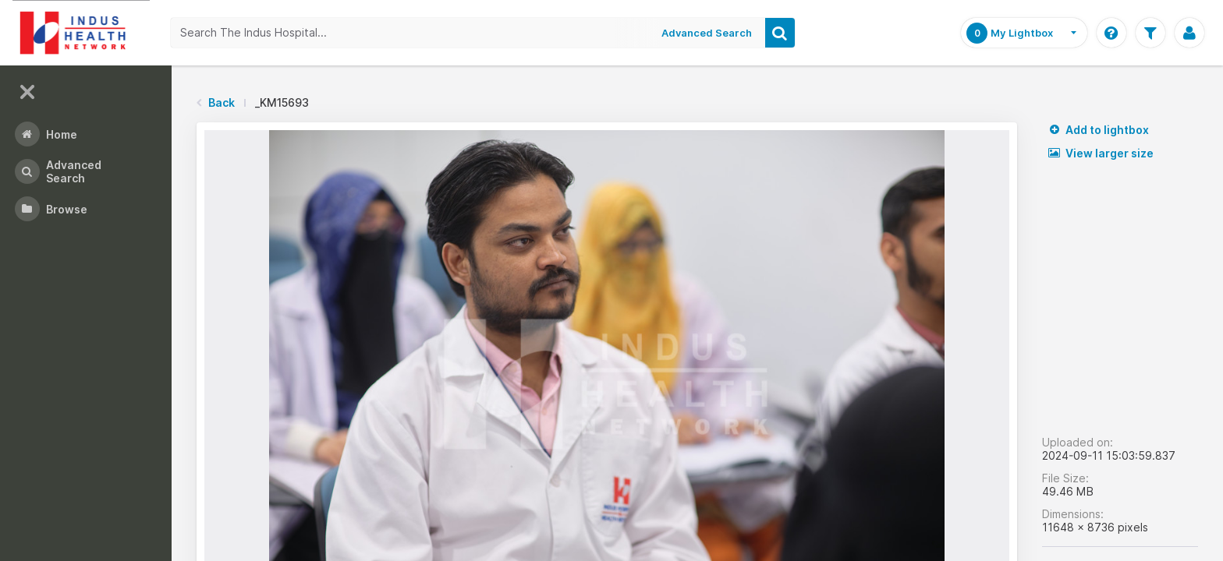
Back (221, 102)
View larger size (1101, 153)
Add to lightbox (1098, 129)
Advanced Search (707, 32)
